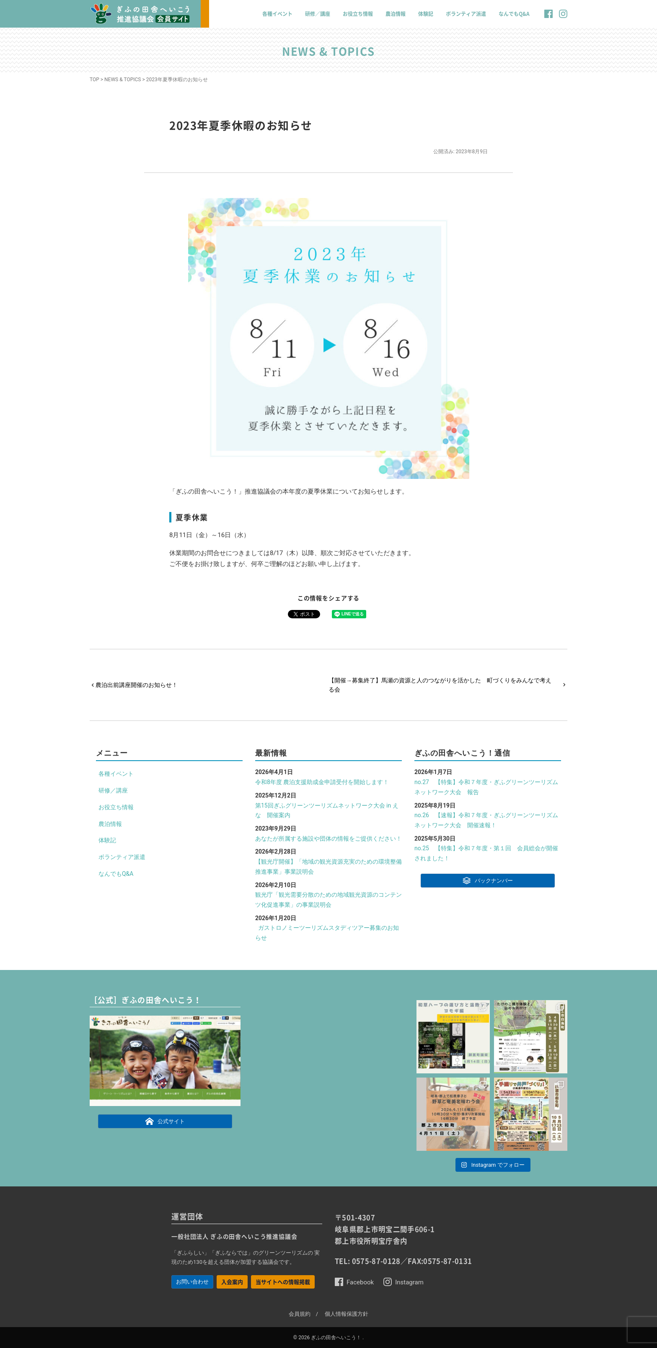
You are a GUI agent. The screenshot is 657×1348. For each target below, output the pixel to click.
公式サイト (165, 1120)
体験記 (425, 14)
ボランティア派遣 (466, 14)
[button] (548, 18)
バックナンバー (488, 880)
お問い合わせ (192, 1282)
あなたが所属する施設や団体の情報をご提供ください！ (328, 838)
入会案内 (232, 1282)
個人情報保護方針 (346, 1314)
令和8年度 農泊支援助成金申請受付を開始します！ (322, 782)
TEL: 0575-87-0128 (368, 1261)
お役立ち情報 (358, 14)
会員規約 (299, 1314)
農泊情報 (395, 14)
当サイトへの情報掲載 (283, 1282)
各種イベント (277, 14)
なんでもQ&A (514, 14)
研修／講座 (317, 14)
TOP (94, 79)
